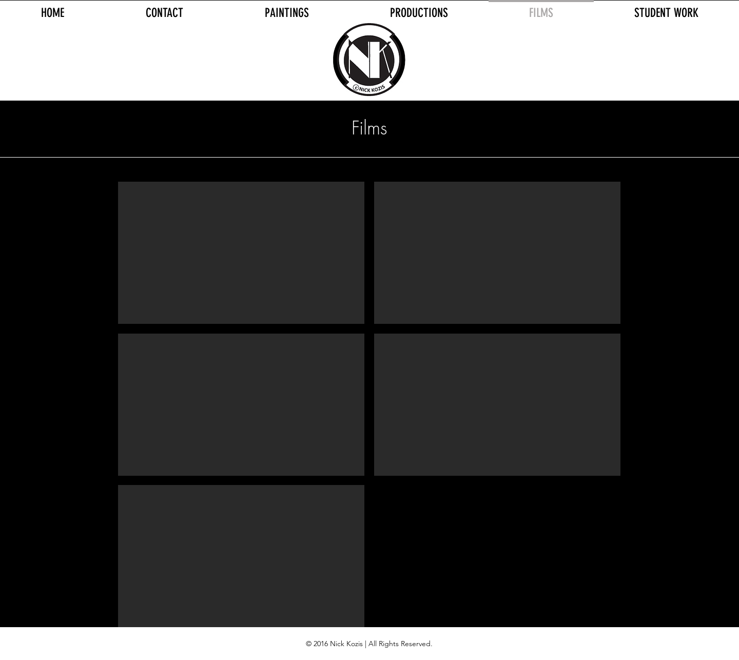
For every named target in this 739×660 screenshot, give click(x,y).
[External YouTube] (241, 252)
